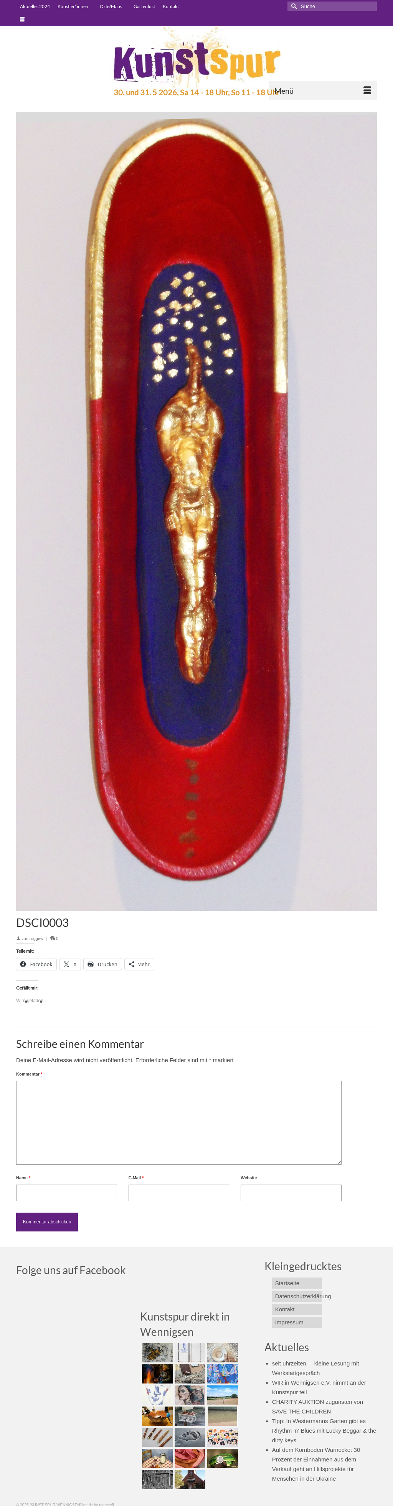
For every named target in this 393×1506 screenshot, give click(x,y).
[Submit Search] (293, 6)
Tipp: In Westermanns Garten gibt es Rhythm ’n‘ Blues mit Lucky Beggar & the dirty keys (324, 1430)
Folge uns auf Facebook (71, 1269)
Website (249, 1177)
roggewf (37, 938)
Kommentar (29, 1074)
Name (23, 1177)
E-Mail (136, 1177)
